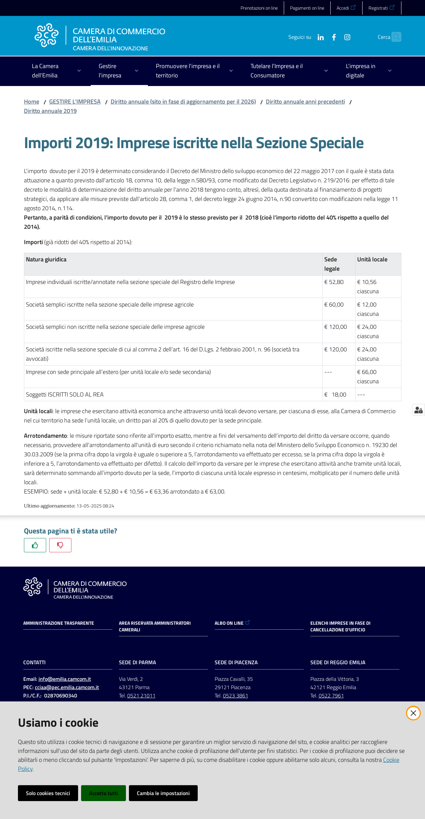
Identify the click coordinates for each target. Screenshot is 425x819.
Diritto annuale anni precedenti (305, 101)
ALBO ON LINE (232, 623)
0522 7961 (331, 695)
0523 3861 (235, 695)
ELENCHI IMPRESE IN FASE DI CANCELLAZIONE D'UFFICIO (340, 626)
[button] (393, 37)
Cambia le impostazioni (163, 793)
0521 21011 (141, 695)
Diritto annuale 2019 (50, 110)
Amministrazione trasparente (58, 623)
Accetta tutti (103, 793)
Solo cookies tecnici (48, 793)
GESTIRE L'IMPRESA (75, 101)
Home (31, 101)
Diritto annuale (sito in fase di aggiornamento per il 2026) (183, 101)
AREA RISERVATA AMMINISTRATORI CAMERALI (155, 626)
